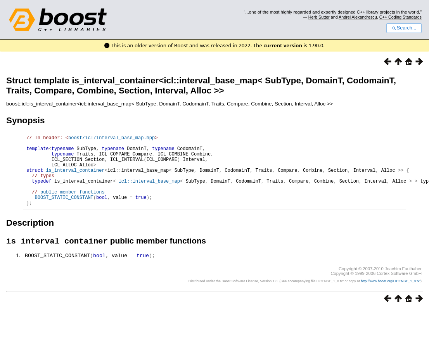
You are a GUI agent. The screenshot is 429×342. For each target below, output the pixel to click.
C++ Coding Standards (400, 17)
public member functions (72, 204)
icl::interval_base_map (149, 191)
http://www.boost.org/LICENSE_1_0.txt (390, 297)
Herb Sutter (319, 17)
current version (282, 45)
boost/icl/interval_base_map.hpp (111, 138)
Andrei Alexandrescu (358, 17)
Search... (404, 28)
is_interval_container (75, 178)
